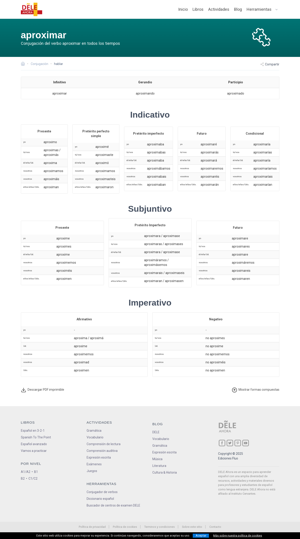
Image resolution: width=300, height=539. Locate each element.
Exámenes (94, 464)
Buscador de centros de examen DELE (113, 505)
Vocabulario (95, 437)
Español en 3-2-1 (33, 430)
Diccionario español (100, 498)
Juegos (92, 471)
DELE (156, 432)
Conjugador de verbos (102, 492)
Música (157, 459)
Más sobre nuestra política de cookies (237, 535)
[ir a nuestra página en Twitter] (230, 443)
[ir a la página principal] (31, 9)
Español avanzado (34, 444)
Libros (198, 9)
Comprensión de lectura (103, 444)
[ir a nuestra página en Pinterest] (238, 443)
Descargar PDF (42, 390)
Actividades (218, 9)
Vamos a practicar (34, 451)
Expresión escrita (99, 457)
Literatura (159, 466)
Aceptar (201, 535)
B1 (36, 472)
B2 (23, 478)
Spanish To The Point (36, 437)
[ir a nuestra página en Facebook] (222, 443)
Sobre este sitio (192, 526)
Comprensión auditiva (102, 451)
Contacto (215, 526)
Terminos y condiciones (159, 526)
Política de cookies (125, 526)
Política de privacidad (92, 526)
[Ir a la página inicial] (24, 64)
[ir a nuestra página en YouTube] (246, 443)
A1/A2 (25, 472)
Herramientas (259, 9)
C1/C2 (32, 478)
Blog (238, 9)
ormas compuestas (255, 390)
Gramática (94, 430)
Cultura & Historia (164, 472)
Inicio (183, 9)
